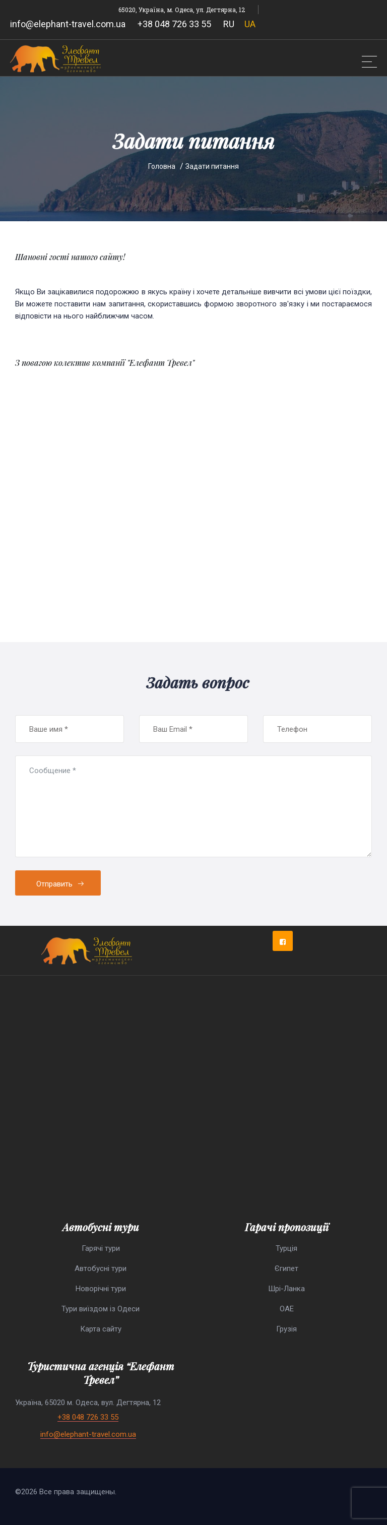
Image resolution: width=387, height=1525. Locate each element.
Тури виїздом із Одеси (100, 1308)
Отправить (60, 883)
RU (228, 24)
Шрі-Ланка (286, 1288)
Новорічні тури (101, 1288)
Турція (286, 1248)
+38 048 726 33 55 (174, 24)
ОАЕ (287, 1308)
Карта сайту (100, 1328)
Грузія (286, 1328)
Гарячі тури (101, 1248)
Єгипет (286, 1268)
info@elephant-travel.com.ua (67, 24)
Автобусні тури (100, 1268)
